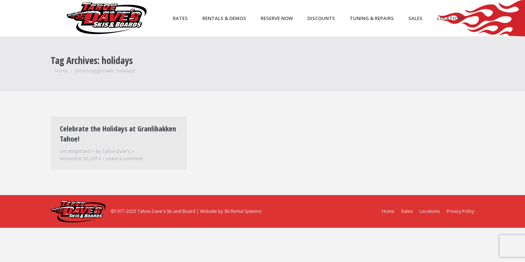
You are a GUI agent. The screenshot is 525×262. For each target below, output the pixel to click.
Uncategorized (75, 151)
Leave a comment (124, 158)
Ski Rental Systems (242, 211)
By (113, 151)
